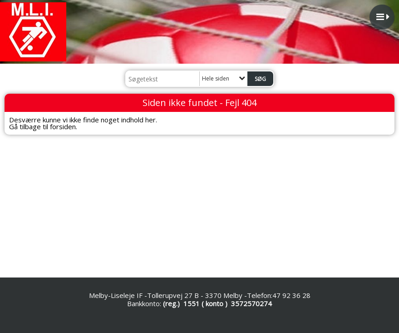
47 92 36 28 (291, 295)
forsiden (63, 126)
